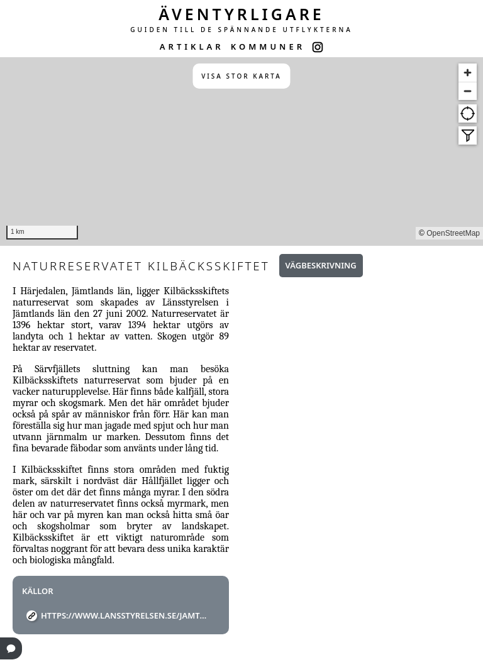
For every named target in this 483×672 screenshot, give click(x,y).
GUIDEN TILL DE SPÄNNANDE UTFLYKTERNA (241, 29)
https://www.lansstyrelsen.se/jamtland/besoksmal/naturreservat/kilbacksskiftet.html (125, 615)
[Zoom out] (467, 91)
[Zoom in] (467, 72)
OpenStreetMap (453, 233)
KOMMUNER (268, 46)
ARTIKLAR (192, 46)
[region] (241, 151)
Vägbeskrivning (321, 265)
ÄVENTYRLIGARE (241, 14)
